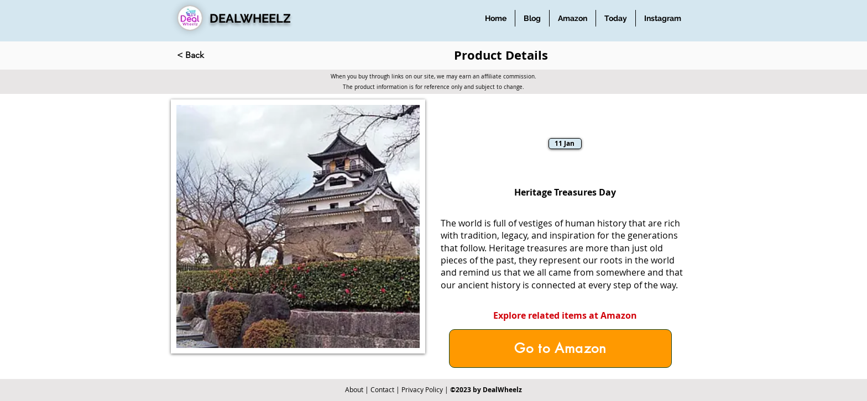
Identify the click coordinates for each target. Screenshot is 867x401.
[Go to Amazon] (560, 348)
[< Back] (213, 55)
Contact (382, 389)
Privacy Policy (422, 389)
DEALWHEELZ (250, 18)
